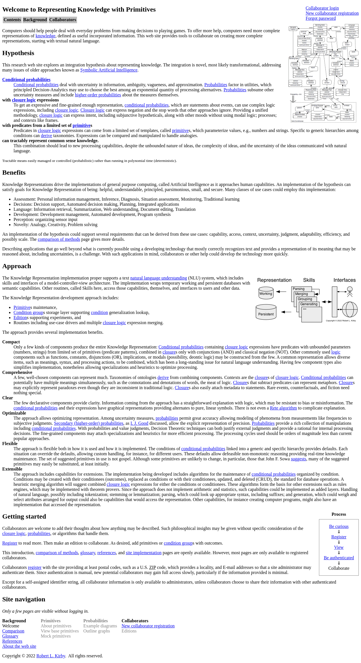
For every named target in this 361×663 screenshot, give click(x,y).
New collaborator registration (332, 13)
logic (335, 352)
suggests (298, 458)
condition (99, 312)
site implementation (144, 552)
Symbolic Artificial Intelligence (109, 70)
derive (46, 135)
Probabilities (215, 84)
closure (168, 352)
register (34, 567)
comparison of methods (59, 239)
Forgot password (321, 18)
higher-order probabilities (98, 94)
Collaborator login (322, 8)
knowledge (45, 35)
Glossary (10, 636)
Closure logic (92, 110)
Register (338, 536)
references (106, 552)
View (339, 547)
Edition (20, 317)
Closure (240, 382)
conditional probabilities (147, 105)
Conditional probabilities (26, 79)
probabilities (167, 418)
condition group (178, 543)
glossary (87, 552)
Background (35, 19)
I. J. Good (139, 423)
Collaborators (62, 19)
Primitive (22, 307)
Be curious (339, 526)
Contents (12, 19)
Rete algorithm (283, 408)
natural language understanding (158, 278)
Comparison (13, 631)
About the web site (19, 646)
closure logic (24, 99)
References (12, 641)
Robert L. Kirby (50, 655)
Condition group (28, 312)
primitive (82, 125)
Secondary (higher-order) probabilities (89, 423)
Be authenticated (339, 557)
